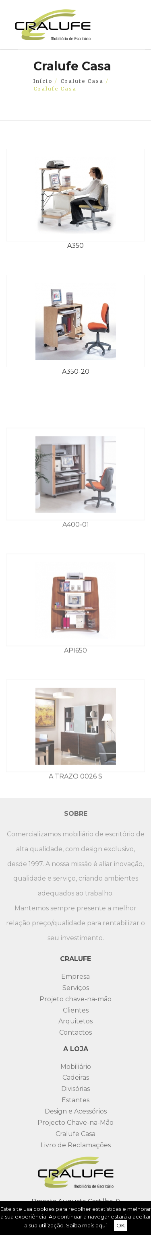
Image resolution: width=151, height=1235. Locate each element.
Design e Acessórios (76, 1111)
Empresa (75, 976)
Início (42, 81)
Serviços (75, 988)
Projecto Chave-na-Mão (75, 1122)
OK (120, 1225)
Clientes (76, 1010)
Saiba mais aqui (86, 1225)
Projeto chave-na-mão (75, 999)
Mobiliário (75, 1066)
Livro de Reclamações (76, 1145)
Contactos (75, 1032)
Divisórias (75, 1089)
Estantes (75, 1100)
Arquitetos (75, 1021)
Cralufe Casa (81, 81)
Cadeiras (75, 1077)
